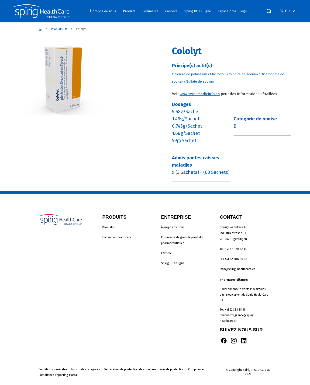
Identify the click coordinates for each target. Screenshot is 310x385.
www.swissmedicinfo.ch (200, 94)
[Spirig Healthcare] (40, 29)
